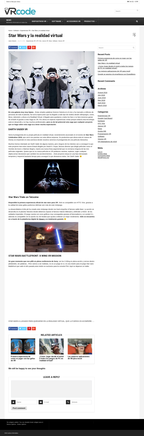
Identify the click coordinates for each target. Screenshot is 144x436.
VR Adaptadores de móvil (107, 142)
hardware (101, 121)
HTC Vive (39, 41)
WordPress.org (103, 157)
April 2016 (101, 103)
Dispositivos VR (39, 21)
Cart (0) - (132, 1)
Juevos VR (45, 41)
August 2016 (102, 92)
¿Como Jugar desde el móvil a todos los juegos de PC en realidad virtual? (51, 358)
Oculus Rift (102, 131)
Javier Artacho (12, 41)
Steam (42, 219)
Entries (102, 154)
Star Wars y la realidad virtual (109, 63)
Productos (89, 21)
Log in (100, 152)
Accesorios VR (73, 21)
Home (10, 30)
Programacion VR (104, 134)
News (17, 21)
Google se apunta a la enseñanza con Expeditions (116, 74)
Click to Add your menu (13, 1)
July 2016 (101, 95)
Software (56, 21)
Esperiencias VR (25, 30)
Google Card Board (105, 118)
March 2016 (102, 105)
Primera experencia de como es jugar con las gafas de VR (23, 358)
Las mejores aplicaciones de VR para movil (79, 357)
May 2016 (101, 100)
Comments (104, 156)
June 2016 (102, 98)
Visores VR (61, 41)
